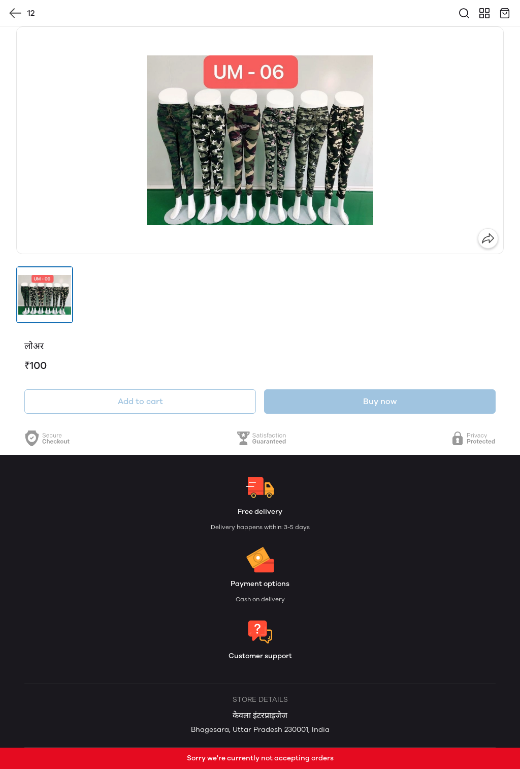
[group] (260, 140)
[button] (44, 294)
